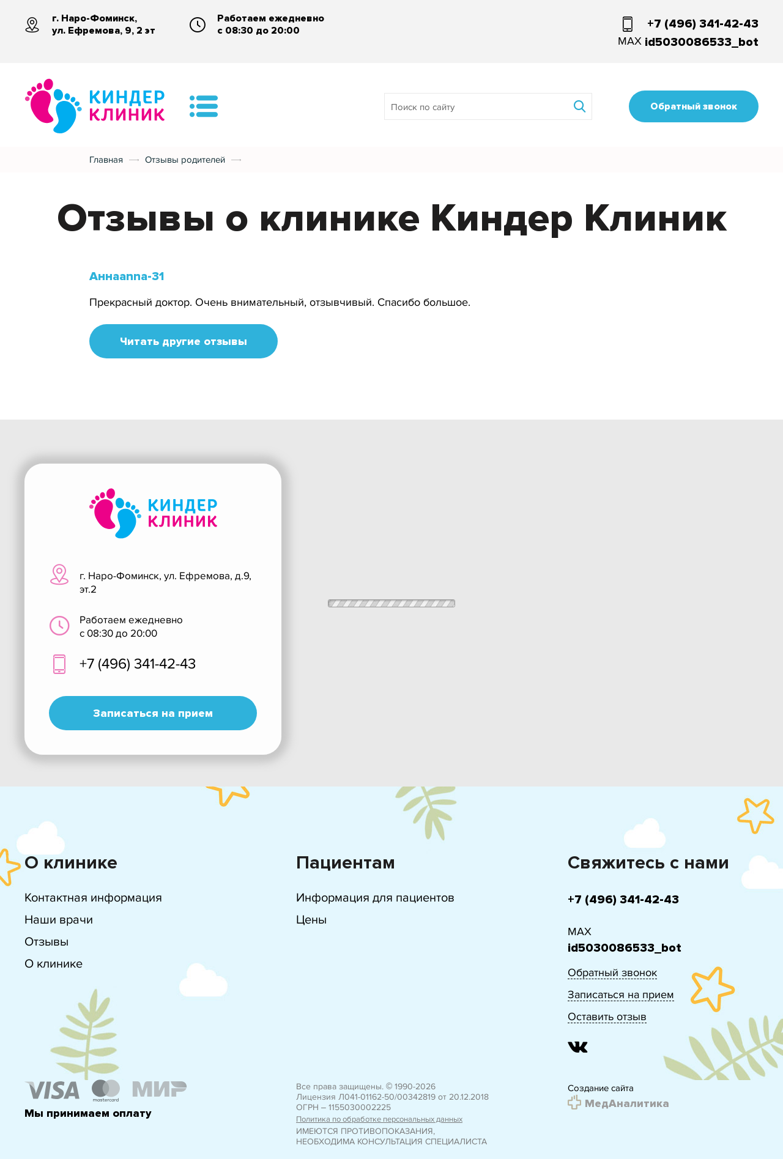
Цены (311, 919)
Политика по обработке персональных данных (379, 1119)
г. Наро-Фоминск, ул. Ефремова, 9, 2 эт (103, 24)
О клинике (53, 963)
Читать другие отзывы (183, 341)
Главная (106, 160)
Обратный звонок (693, 106)
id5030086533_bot (702, 42)
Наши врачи (58, 919)
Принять (575, 1115)
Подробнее (645, 1115)
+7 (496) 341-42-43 (703, 24)
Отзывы (46, 941)
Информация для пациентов (375, 897)
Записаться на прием (153, 713)
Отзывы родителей (185, 160)
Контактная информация (93, 897)
